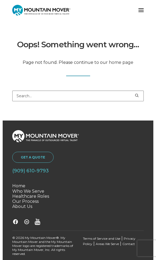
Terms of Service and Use (101, 238)
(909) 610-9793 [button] (30, 171)
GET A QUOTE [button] (33, 157)
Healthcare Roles (30, 196)
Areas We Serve (107, 244)
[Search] (78, 96)
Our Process (25, 201)
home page (121, 62)
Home (18, 185)
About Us (22, 206)
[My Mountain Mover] (41, 10)
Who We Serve (28, 191)
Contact (128, 244)
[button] (141, 10)
